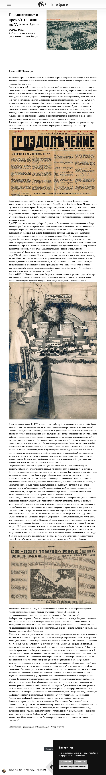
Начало (11, 770)
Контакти (42, 770)
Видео (33, 770)
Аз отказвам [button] (81, 762)
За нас (19, 770)
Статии (26, 770)
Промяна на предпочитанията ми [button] (73, 767)
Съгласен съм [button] (66, 762)
